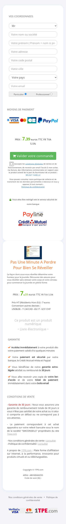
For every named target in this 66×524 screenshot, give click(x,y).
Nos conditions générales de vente (25, 497)
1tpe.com (12, 434)
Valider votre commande (33, 156)
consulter (51, 440)
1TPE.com (26, 450)
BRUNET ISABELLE (33, 175)
